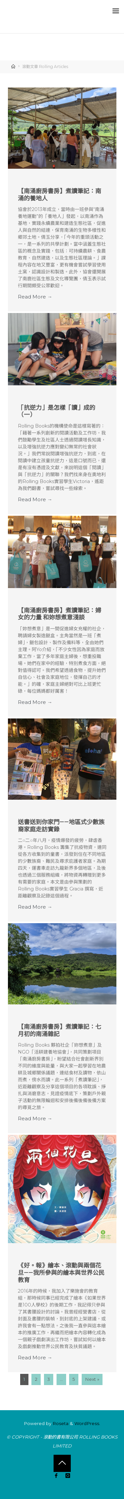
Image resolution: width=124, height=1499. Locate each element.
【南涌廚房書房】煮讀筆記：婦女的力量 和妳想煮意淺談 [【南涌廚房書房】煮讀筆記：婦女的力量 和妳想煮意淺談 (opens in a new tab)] (59, 614)
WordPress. (87, 1423)
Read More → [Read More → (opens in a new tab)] (35, 297)
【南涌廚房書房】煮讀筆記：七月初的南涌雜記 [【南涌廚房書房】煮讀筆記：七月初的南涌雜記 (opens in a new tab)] (59, 1031)
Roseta (59, 1423)
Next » (92, 1379)
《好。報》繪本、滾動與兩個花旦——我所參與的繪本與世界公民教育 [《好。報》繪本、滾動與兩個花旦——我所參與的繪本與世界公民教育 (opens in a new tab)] (61, 1272)
